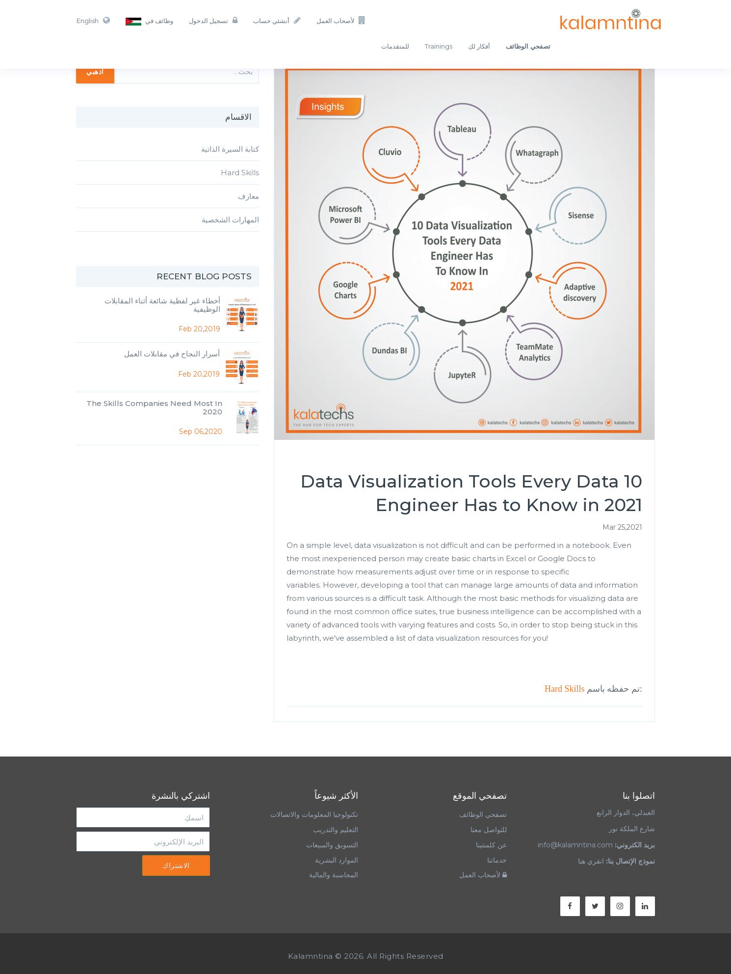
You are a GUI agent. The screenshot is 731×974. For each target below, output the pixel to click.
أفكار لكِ (479, 46)
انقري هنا (591, 861)
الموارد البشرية (336, 860)
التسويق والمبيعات (332, 844)
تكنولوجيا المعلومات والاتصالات (313, 814)
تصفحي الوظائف (483, 814)
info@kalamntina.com (575, 844)
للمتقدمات (395, 46)
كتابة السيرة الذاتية (230, 149)
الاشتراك (176, 865)
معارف (248, 196)
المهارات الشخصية (230, 219)
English (93, 20)
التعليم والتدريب (335, 829)
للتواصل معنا (488, 829)
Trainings (438, 46)
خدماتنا (497, 860)
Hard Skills (565, 689)
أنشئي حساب (277, 20)
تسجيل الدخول (213, 20)
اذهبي (95, 71)
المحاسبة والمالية (333, 874)
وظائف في (149, 21)
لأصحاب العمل (341, 20)
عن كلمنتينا (491, 844)
